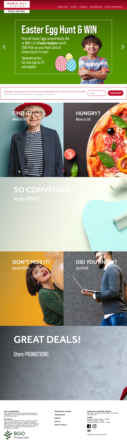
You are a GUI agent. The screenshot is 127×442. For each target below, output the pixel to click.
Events (57, 418)
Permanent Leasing (62, 411)
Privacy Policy (60, 425)
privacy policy (39, 94)
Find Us (57, 421)
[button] (4, 47)
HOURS (74, 7)
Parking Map (59, 415)
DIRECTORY (63, 7)
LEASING (83, 7)
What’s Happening (113, 7)
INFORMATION (96, 7)
